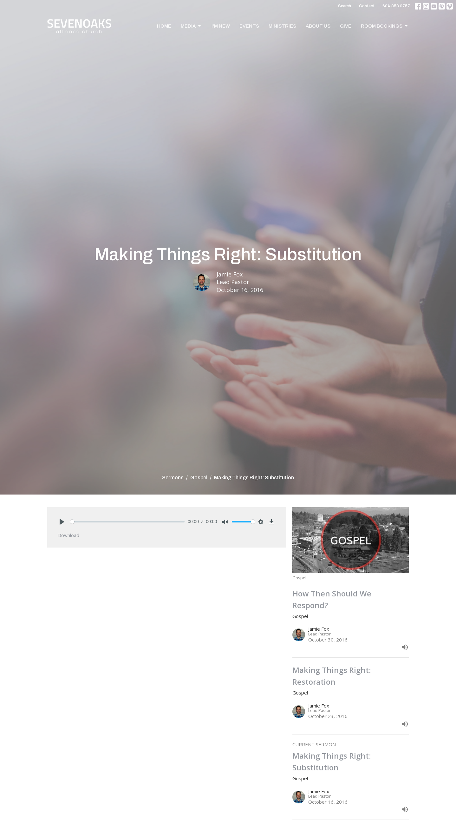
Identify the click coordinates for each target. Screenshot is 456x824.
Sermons (173, 477)
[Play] (62, 522)
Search (344, 6)
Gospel (198, 477)
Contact (367, 6)
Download (68, 535)
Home (164, 26)
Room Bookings (385, 26)
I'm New (221, 26)
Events (249, 26)
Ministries (282, 26)
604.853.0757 (396, 6)
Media (191, 26)
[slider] (127, 522)
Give (345, 26)
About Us (318, 26)
